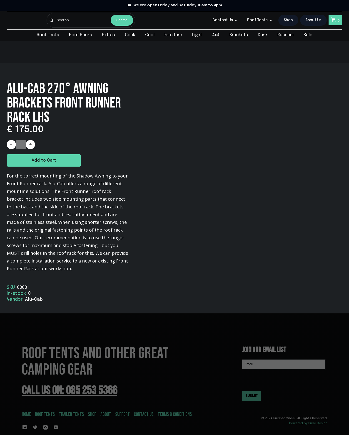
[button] (225, 20)
